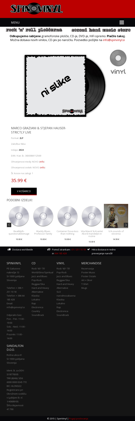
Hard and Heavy (40, 287)
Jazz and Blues (39, 276)
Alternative (37, 291)
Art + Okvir (86, 280)
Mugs (84, 287)
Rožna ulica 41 (14, 355)
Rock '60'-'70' (38, 268)
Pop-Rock (37, 280)
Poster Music (88, 272)
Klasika (35, 295)
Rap (34, 303)
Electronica (37, 307)
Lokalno (36, 299)
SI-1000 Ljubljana (15, 276)
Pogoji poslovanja (78, 418)
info (42, 161)
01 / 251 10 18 (78, 249)
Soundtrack (38, 315)
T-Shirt (84, 284)
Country (36, 311)
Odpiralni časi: (14, 315)
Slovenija (12, 280)
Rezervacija (87, 268)
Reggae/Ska (38, 284)
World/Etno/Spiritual (42, 272)
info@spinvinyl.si (114, 40)
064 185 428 (60, 253)
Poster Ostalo (88, 276)
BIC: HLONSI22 (14, 386)
